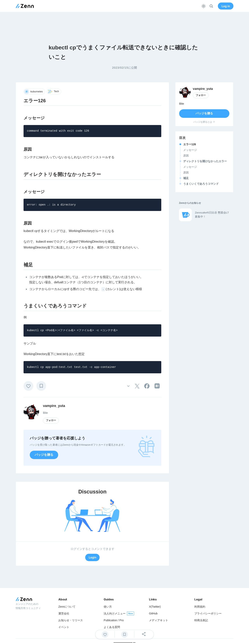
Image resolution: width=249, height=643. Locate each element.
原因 (186, 155)
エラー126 (189, 144)
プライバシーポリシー (208, 613)
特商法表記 (201, 620)
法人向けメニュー (114, 613)
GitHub (153, 613)
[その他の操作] (128, 385)
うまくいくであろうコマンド (201, 183)
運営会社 (63, 613)
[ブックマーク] (41, 386)
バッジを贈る (44, 454)
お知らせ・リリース (70, 620)
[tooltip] (137, 386)
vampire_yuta (54, 406)
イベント (63, 627)
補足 (186, 178)
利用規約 (199, 606)
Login (92, 557)
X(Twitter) (155, 606)
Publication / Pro (114, 620)
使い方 (108, 606)
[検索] (211, 6)
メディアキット (158, 620)
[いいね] (28, 386)
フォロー (51, 420)
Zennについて (66, 606)
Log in (226, 6)
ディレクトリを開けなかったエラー (205, 161)
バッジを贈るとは (204, 121)
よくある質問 (112, 627)
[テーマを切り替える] (203, 6)
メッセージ (190, 149)
